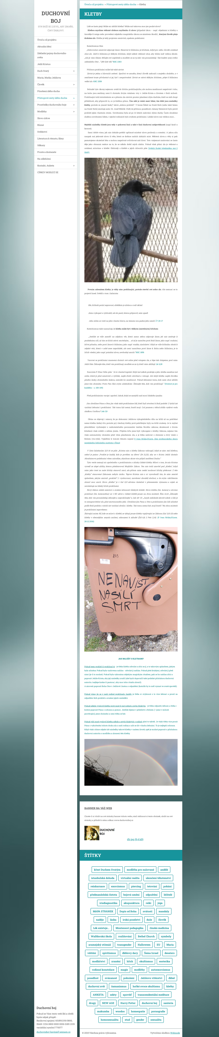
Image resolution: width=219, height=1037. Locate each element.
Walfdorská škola (101, 936)
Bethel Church (146, 936)
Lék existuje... (101, 928)
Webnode (175, 1032)
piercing (136, 886)
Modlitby (42, 111)
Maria (170, 944)
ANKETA (98, 994)
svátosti (147, 911)
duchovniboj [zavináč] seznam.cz (53, 1031)
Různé (40, 124)
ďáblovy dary (130, 953)
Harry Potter (128, 1003)
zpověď (127, 994)
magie (124, 969)
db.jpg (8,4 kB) (135, 839)
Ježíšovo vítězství (151, 978)
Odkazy (41, 145)
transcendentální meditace (153, 994)
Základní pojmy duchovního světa (51, 55)
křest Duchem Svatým (107, 869)
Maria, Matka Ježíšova (49, 77)
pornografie (158, 1011)
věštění (91, 953)
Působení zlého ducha (48, 91)
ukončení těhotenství (158, 878)
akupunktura (131, 903)
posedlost (93, 978)
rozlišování (125, 936)
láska (113, 919)
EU (158, 944)
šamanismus (118, 986)
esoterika (164, 961)
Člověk (40, 84)
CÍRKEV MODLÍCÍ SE (47, 172)
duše (149, 919)
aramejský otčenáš (99, 944)
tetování (152, 886)
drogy (92, 1003)
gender (140, 1019)
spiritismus (109, 953)
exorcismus (118, 886)
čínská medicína (159, 928)
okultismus (146, 961)
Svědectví (42, 131)
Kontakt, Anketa (45, 165)
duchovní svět (96, 986)
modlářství (98, 961)
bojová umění (131, 894)
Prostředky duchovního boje (51, 104)
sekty (113, 994)
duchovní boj (149, 1003)
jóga (160, 903)
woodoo (120, 1011)
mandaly (164, 911)
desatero (170, 953)
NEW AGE (108, 1003)
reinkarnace (98, 886)
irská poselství (131, 919)
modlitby (139, 969)
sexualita (155, 1019)
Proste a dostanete (46, 152)
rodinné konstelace (103, 969)
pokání (167, 886)
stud (127, 1019)
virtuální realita (130, 878)
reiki (148, 903)
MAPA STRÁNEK (103, 911)
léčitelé (168, 894)
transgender (124, 944)
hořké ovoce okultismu (146, 986)
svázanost (111, 978)
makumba (103, 1011)
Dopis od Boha (128, 911)
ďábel (171, 978)
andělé (164, 869)
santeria (168, 1003)
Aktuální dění (44, 46)
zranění (115, 961)
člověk (162, 919)
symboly (166, 936)
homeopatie (138, 1011)
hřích (130, 961)
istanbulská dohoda (102, 878)
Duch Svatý (43, 70)
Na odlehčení (44, 158)
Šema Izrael (151, 953)
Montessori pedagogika (129, 928)
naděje (100, 919)
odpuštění (152, 894)
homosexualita (109, 1019)
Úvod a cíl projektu (46, 39)
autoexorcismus (160, 969)
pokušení (128, 978)
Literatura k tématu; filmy (50, 138)
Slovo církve (43, 118)
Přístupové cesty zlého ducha (52, 97)
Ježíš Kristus (44, 64)
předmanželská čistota (103, 894)
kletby (170, 986)
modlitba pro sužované (140, 869)
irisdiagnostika (108, 903)
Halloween (144, 944)
